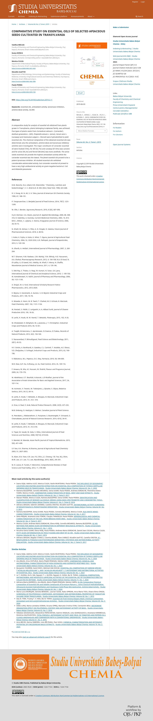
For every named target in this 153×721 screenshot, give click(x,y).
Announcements (77, 16)
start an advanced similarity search (36, 637)
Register (135, 2)
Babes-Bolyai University (122, 96)
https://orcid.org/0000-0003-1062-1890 (24, 81)
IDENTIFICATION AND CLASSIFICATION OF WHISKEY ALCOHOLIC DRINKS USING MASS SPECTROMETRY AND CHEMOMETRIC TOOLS (59, 499)
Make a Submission (121, 27)
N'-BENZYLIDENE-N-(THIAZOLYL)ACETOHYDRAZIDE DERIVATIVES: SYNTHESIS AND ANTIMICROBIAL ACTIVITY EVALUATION (58, 539)
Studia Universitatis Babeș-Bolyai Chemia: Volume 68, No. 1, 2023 (56, 564)
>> (29, 632)
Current (11, 16)
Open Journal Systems (121, 144)
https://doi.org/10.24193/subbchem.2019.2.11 (34, 100)
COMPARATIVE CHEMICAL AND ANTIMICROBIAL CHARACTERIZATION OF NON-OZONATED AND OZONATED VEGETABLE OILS (55, 562)
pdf (81, 93)
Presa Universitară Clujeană (124, 105)
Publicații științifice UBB (122, 114)
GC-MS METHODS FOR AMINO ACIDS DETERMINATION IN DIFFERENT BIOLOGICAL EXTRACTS (57, 524)
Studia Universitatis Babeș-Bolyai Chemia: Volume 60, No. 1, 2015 (68, 596)
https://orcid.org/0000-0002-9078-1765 (24, 92)
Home (14, 24)
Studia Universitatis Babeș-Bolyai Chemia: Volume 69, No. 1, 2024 (60, 588)
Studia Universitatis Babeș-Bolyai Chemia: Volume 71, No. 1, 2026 (63, 580)
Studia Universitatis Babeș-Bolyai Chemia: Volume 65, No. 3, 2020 (71, 488)
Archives (21, 16)
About (90, 16)
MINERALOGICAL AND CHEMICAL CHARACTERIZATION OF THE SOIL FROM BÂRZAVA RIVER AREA (58, 517)
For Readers (117, 128)
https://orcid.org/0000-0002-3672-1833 (24, 68)
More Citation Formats (86, 131)
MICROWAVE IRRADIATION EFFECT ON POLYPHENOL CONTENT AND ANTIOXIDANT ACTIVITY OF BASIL (58, 607)
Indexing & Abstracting (38, 16)
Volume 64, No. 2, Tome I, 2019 (38, 24)
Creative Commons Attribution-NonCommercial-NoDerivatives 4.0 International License (90, 179)
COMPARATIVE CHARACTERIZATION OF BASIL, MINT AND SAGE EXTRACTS (64, 493)
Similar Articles (19, 549)
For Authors (117, 131)
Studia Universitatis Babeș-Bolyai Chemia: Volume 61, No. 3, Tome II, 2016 (45, 502)
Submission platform (59, 16)
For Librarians (118, 135)
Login (143, 2)
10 (25, 632)
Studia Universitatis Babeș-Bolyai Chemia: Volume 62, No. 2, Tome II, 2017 (57, 494)
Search (139, 16)
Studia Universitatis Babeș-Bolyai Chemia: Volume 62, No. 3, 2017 (59, 514)
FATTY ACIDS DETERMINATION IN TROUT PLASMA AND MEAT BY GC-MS (44, 533)
